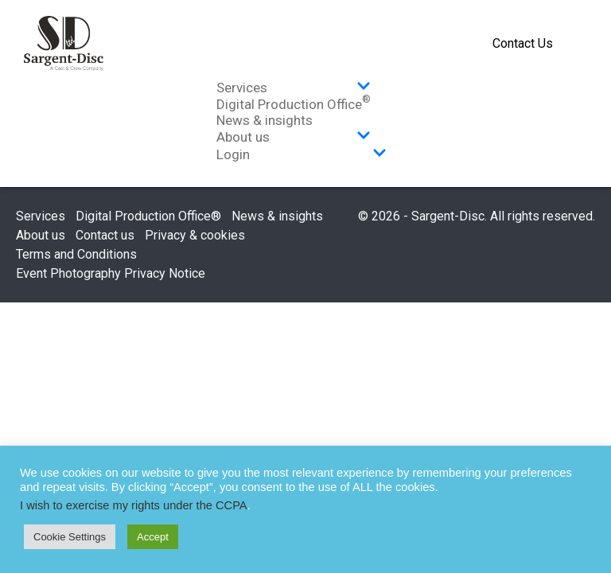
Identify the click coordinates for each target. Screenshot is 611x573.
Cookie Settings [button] (69, 537)
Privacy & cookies (195, 235)
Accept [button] (153, 537)
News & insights (264, 120)
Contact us (105, 235)
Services (293, 87)
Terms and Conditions (76, 254)
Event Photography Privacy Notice (110, 273)
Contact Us (522, 43)
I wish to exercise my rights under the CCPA (133, 505)
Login (301, 154)
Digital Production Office (293, 104)
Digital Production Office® (148, 216)
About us (293, 137)
